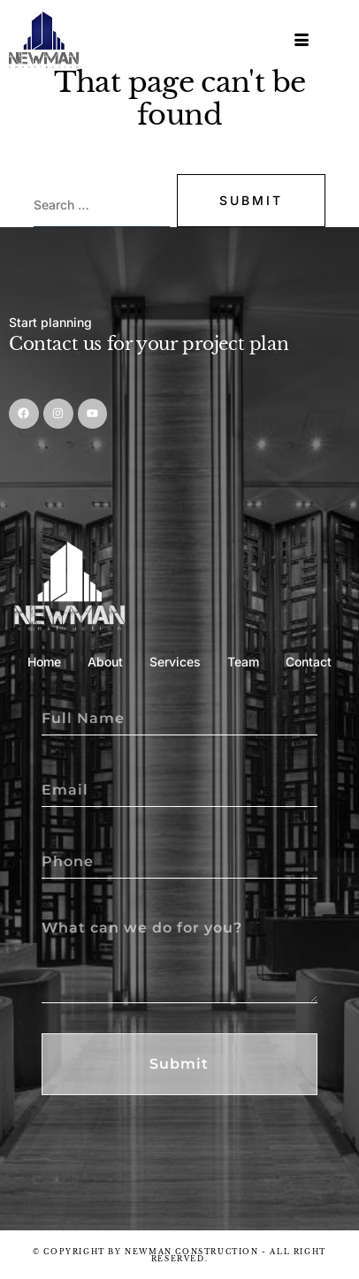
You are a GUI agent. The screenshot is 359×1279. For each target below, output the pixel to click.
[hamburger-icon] (303, 40)
